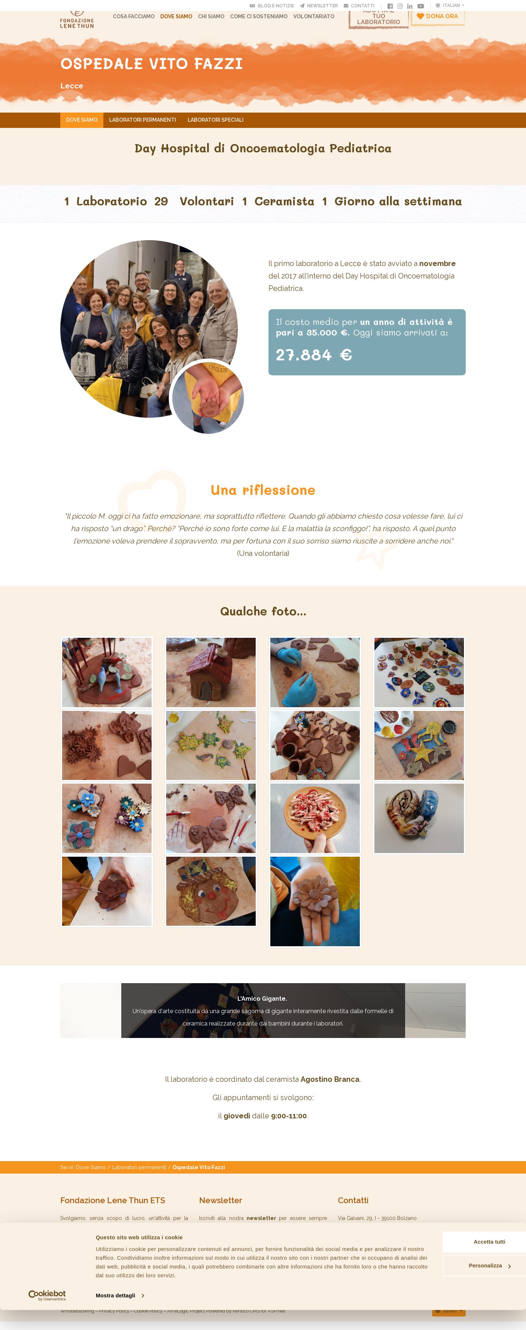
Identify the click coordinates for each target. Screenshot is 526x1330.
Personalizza (447, 1285)
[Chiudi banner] (514, 1254)
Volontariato (319, 20)
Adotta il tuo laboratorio (378, 20)
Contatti (360, 5)
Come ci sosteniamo (264, 20)
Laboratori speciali (216, 127)
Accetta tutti (446, 1262)
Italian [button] (448, 5)
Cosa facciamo (139, 20)
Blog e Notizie (274, 5)
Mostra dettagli (115, 1315)
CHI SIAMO (216, 20)
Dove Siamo (182, 20)
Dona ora (437, 19)
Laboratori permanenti (142, 127)
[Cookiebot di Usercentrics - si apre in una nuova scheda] (47, 1315)
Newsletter (320, 5)
